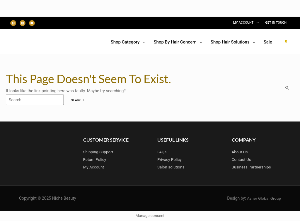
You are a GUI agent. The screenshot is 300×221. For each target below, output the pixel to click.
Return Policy (95, 159)
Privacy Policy (170, 159)
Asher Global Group (263, 198)
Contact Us (242, 159)
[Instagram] (22, 23)
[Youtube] (32, 23)
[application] (256, 23)
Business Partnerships (252, 167)
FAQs (162, 151)
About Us (240, 151)
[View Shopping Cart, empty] (286, 41)
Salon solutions (171, 167)
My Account (94, 167)
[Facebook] (13, 23)
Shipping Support (99, 151)
